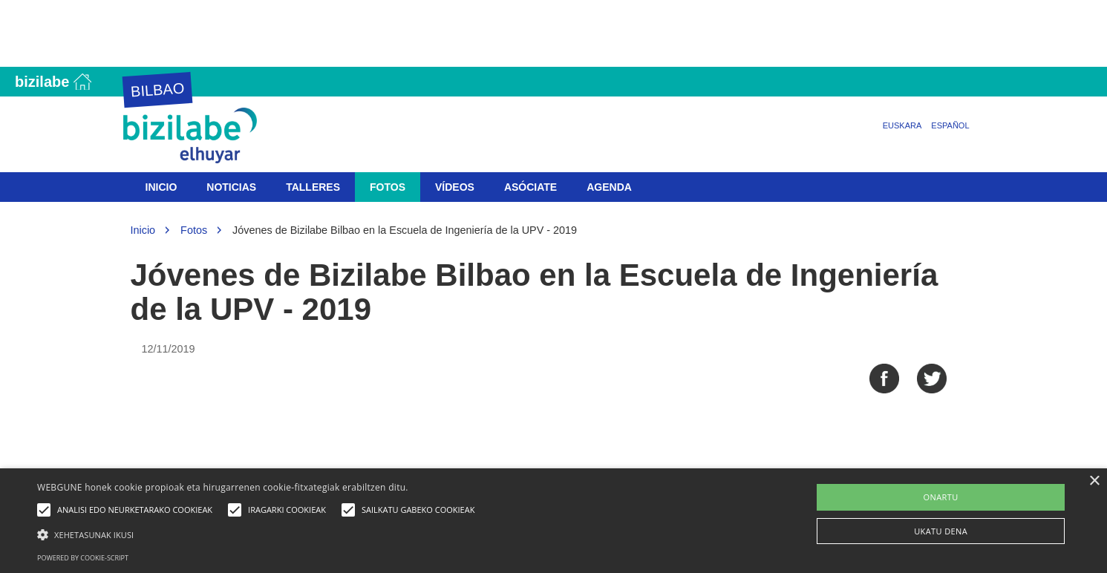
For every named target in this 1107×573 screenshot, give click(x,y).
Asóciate (530, 187)
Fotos (387, 187)
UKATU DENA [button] (940, 531)
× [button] (1094, 481)
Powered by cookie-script (82, 558)
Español (950, 125)
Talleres (313, 187)
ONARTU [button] (941, 496)
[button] (259, 534)
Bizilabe (42, 81)
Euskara (902, 125)
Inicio (161, 187)
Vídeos (454, 187)
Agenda (609, 187)
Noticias (231, 187)
